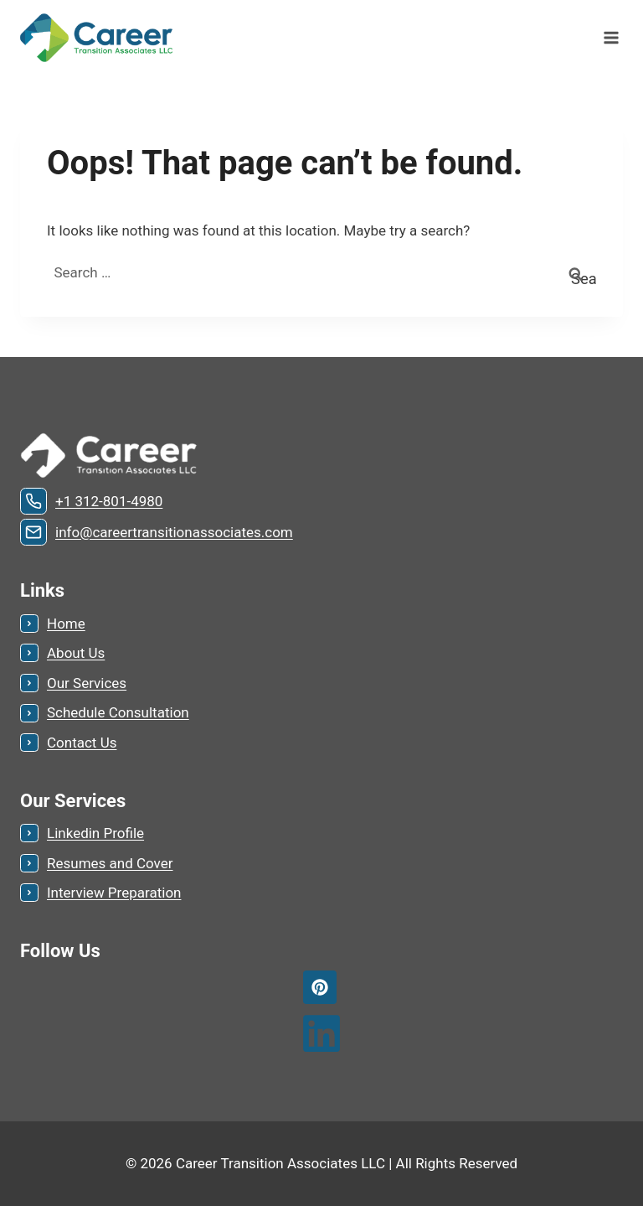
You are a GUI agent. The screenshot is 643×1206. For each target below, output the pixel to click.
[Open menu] (610, 37)
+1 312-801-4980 (108, 501)
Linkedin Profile (95, 833)
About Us (76, 652)
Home (66, 623)
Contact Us (81, 742)
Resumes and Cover (110, 863)
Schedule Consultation (118, 712)
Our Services (86, 683)
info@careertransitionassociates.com (174, 532)
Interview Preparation (114, 892)
